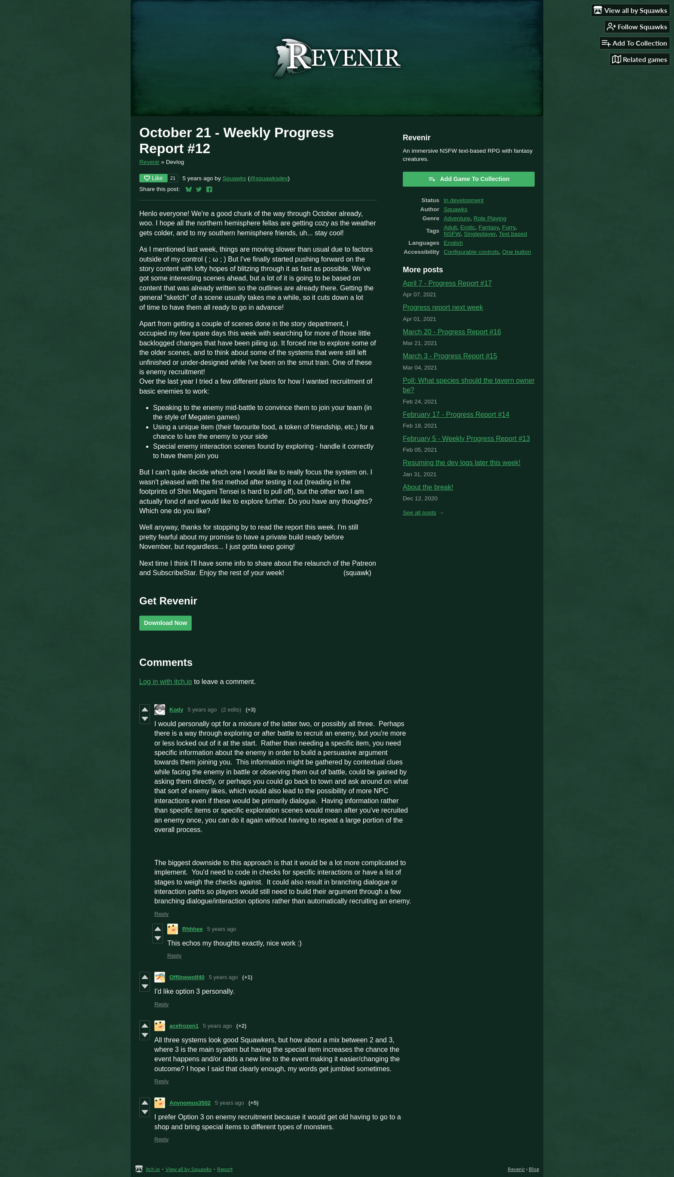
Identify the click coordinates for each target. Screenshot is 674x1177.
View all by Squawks (188, 1169)
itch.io (153, 1169)
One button (516, 252)
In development (464, 200)
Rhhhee (192, 929)
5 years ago (202, 709)
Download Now (165, 622)
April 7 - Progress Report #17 (447, 283)
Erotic (467, 227)
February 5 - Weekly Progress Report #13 (466, 438)
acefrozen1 (184, 1026)
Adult (450, 227)
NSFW (452, 234)
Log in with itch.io (165, 681)
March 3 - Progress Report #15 (450, 356)
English (453, 243)
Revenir (149, 162)
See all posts (419, 512)
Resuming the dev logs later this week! (462, 462)
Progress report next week (443, 307)
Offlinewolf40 (187, 977)
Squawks (234, 178)
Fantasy (488, 227)
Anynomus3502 (190, 1103)
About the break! (428, 487)
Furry (508, 227)
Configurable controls (471, 252)
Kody (176, 709)
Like (153, 178)
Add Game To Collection (469, 179)
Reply (161, 914)
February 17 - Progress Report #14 (456, 414)
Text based (513, 234)
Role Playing (490, 218)
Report (225, 1169)
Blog (534, 1169)
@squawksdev (269, 178)
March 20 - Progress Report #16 (452, 332)
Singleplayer (480, 234)
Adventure (457, 218)
